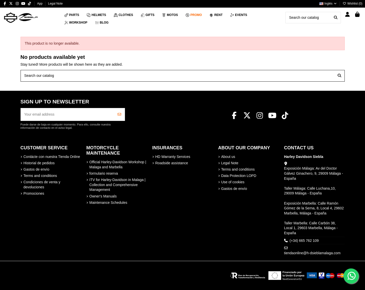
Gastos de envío (36, 169)
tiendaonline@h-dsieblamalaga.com (312, 253)
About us (228, 157)
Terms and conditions (40, 176)
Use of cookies (233, 182)
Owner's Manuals (103, 196)
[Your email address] (67, 114)
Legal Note (55, 3)
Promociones (34, 193)
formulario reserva (103, 173)
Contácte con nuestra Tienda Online (52, 157)
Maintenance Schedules (108, 203)
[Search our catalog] (335, 17)
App (40, 3)
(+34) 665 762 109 (304, 241)
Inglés (328, 3)
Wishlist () (352, 3)
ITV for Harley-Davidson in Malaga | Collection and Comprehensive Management (117, 185)
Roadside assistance (171, 163)
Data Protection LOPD (239, 176)
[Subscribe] (119, 114)
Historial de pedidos (39, 163)
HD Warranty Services (172, 157)
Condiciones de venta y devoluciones (42, 184)
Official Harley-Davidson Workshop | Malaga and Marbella (117, 164)
